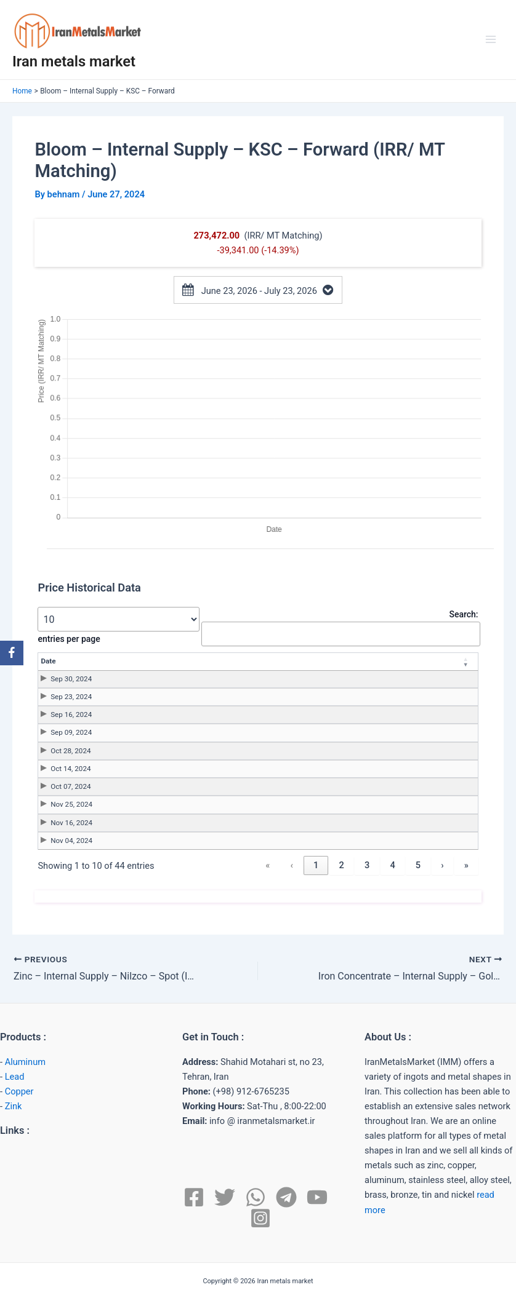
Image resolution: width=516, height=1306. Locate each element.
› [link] (442, 865)
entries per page (69, 639)
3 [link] (367, 865)
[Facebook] (193, 1197)
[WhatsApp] (255, 1197)
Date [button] (48, 661)
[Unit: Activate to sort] (386, 661)
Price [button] (225, 661)
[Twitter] (224, 1197)
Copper (19, 1091)
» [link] (466, 865)
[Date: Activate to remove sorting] (106, 661)
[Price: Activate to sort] (234, 661)
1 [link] (315, 865)
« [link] (267, 865)
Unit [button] (377, 661)
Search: (463, 614)
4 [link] (392, 865)
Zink (13, 1106)
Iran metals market (73, 61)
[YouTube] (317, 1197)
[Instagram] (260, 1218)
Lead (15, 1076)
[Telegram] (286, 1197)
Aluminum (25, 1061)
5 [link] (418, 865)
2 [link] (341, 865)
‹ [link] (291, 865)
